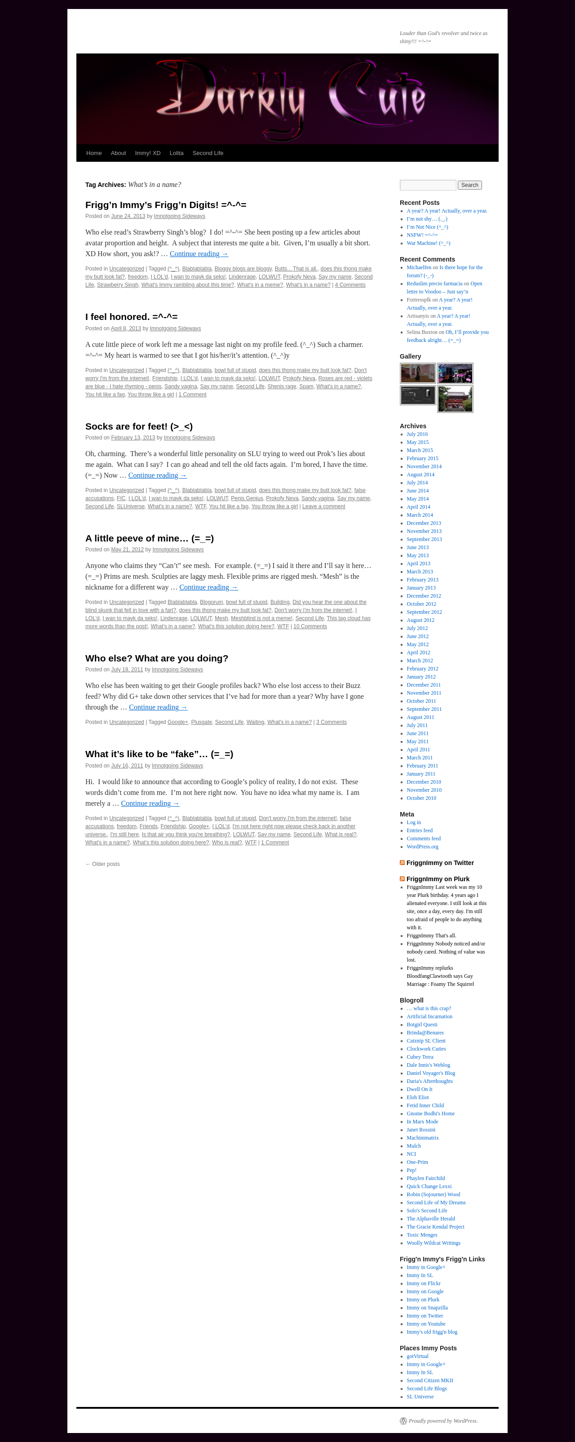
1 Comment (193, 394)
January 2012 (421, 677)
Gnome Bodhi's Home (431, 1113)
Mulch (414, 1146)
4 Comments (350, 285)
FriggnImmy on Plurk (438, 879)
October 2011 (421, 701)
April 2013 (418, 563)
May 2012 (418, 644)
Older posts (102, 864)
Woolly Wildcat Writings (434, 1243)
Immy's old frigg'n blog (432, 1332)
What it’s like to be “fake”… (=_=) (159, 754)
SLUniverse (131, 506)
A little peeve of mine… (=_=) (149, 538)
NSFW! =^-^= (422, 235)
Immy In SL (420, 1275)
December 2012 (424, 596)
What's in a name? (308, 285)
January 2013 (421, 588)
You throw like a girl (151, 394)
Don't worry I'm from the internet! (313, 610)
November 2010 (424, 790)
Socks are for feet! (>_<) (139, 426)
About (118, 153)
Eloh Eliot (418, 1097)
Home (94, 153)
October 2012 (422, 604)
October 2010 (422, 798)
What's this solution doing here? (236, 626)
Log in (414, 822)
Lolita (177, 153)
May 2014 (418, 499)
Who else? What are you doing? (157, 658)
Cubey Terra (420, 1057)
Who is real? (227, 842)
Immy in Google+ (426, 1267)
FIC (121, 498)
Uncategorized (126, 269)
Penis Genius (247, 498)
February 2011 (422, 766)
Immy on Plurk (423, 1299)
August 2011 (420, 717)
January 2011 (421, 774)
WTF (200, 506)
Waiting (256, 722)
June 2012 (418, 636)
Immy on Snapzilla (427, 1307)
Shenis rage (282, 386)
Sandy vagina (180, 386)
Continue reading (199, 253)
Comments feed (424, 838)
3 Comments (331, 722)
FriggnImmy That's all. (431, 935)
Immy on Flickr (424, 1283)
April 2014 (418, 507)
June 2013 (418, 547)
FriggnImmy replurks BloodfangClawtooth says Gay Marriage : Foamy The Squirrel (440, 976)
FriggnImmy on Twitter (440, 862)
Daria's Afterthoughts (430, 1081)
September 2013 (424, 539)
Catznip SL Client (426, 1041)
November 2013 (424, 531)
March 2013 (420, 571)
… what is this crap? (429, 1008)
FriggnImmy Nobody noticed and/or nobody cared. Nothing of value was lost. (446, 952)
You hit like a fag (105, 394)
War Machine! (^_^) (429, 243)
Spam (306, 386)
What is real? (340, 834)
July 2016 (417, 434)
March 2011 (420, 757)
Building (280, 602)
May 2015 (418, 442)
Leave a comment (323, 506)
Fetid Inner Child (425, 1105)
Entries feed (420, 830)
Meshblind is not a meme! (261, 618)
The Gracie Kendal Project (435, 1227)
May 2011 (418, 741)
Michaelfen (419, 267)
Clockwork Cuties (426, 1049)
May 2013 (418, 555)
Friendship (164, 378)
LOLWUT (269, 277)
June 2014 (418, 491)
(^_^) (173, 269)
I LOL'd (159, 277)
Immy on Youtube (426, 1324)
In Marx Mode (422, 1121)
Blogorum (211, 602)
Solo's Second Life (427, 1210)
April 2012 (418, 652)
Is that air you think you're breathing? (186, 834)
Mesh (221, 618)
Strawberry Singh (117, 285)
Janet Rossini (421, 1130)
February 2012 (422, 669)
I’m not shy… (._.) (427, 219)
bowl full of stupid (235, 370)
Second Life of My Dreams (436, 1202)
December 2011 (424, 685)
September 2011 (424, 709)
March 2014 (420, 515)
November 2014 (424, 466)
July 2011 (417, 725)
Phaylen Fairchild (426, 1178)
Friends (149, 826)
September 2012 (424, 612)
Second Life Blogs (427, 1388)
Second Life (208, 153)
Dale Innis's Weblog (428, 1065)
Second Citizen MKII (430, 1380)
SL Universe (420, 1396)
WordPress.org (422, 846)
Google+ (178, 722)
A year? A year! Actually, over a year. (447, 211)
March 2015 (420, 450)
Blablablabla (197, 269)
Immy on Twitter (425, 1316)
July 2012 (417, 628)
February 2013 (422, 580)
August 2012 (421, 620)
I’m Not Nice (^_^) (427, 227)
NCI (411, 1154)
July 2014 (417, 482)
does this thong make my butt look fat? (305, 370)
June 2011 (418, 733)
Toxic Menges (422, 1235)
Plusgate (201, 722)
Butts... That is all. (296, 269)
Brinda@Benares (425, 1032)
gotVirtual (418, 1356)
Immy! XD (148, 153)
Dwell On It (420, 1089)
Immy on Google (425, 1291)
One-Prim (417, 1162)
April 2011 (418, 749)
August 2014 (421, 474)
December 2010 (424, 782)
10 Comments (310, 626)
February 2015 (422, 458)
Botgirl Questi (422, 1024)
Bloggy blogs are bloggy (243, 269)
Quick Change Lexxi (429, 1186)
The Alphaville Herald (431, 1219)
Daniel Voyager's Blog (431, 1073)
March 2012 (420, 660)
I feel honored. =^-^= (131, 316)
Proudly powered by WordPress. (443, 1421)
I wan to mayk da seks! (198, 277)
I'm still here (124, 834)
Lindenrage (242, 277)
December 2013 (424, 523)
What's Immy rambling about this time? (188, 285)
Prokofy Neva (299, 277)
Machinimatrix (423, 1138)
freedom (138, 277)
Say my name (334, 277)
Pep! (412, 1170)
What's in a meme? (260, 285)
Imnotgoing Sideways (179, 216)
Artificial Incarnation (430, 1016)
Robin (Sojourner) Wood (433, 1194)
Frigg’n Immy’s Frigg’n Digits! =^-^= (166, 205)
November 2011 (424, 693)
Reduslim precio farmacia (435, 283)
